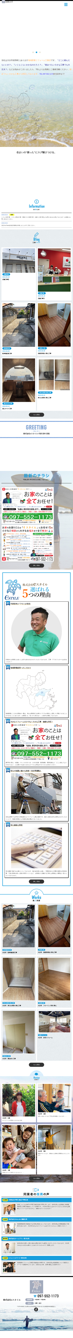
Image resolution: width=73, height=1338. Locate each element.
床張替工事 (41, 951)
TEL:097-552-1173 (47, 74)
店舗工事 (6, 274)
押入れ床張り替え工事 (46, 392)
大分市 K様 (6, 1120)
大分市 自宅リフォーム (45, 1039)
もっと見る (36, 415)
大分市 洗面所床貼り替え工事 (47, 954)
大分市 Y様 (6, 1172)
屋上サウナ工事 (8, 403)
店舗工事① (41, 298)
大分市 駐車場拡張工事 (9, 954)
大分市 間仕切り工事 (9, 1060)
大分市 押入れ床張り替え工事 (11, 1007)
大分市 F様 (42, 1153)
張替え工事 (43, 348)
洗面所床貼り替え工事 (44, 353)
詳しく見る (36, 566)
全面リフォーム (42, 1036)
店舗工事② (5, 279)
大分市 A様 (42, 1116)
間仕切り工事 (6, 1057)
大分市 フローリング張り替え (47, 1007)
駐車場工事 (7, 348)
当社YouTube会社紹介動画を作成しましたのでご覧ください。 (18, 225)
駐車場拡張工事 (7, 353)
